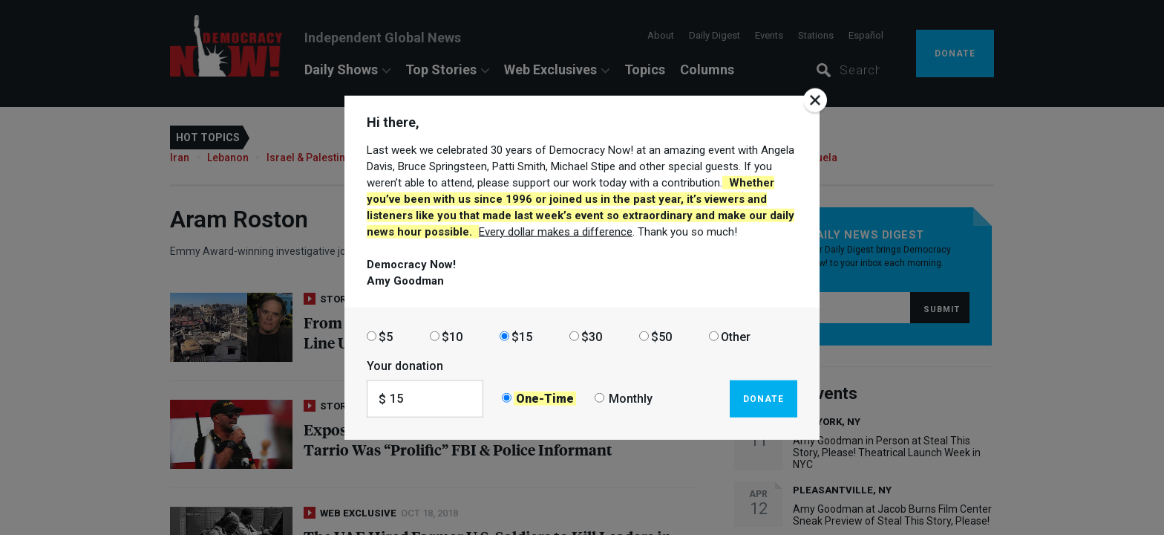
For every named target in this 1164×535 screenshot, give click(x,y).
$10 (452, 336)
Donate (763, 398)
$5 (386, 336)
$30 (591, 336)
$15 (521, 336)
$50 (661, 336)
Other (736, 336)
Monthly (631, 399)
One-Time (545, 399)
